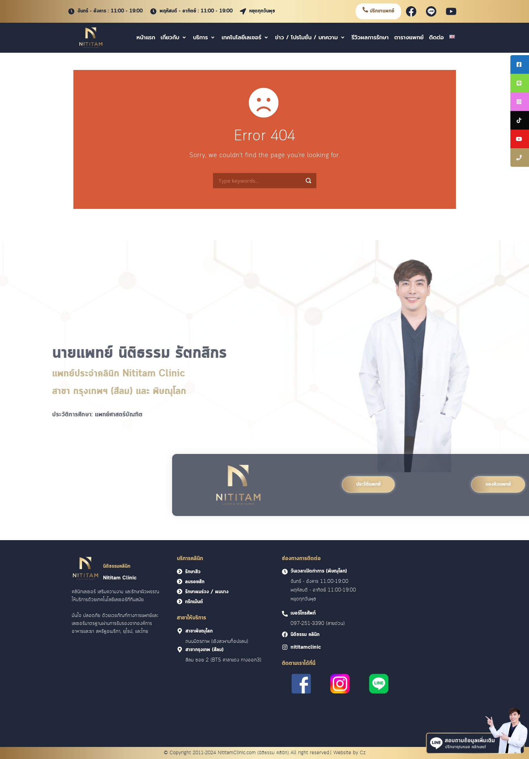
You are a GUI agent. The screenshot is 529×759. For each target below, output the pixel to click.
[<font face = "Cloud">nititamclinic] (285, 647)
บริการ (204, 37)
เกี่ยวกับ (174, 37)
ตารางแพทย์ (409, 37)
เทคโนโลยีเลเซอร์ (245, 37)
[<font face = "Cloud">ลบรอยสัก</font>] (179, 581)
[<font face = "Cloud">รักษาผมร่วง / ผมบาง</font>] (179, 591)
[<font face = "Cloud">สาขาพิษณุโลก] (180, 631)
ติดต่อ (436, 37)
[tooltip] (519, 64)
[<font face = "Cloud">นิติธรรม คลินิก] (285, 634)
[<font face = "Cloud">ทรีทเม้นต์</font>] (179, 601)
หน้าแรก (145, 37)
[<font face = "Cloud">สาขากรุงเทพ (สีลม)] (180, 649)
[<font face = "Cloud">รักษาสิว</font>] (179, 571)
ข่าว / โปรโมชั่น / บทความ (310, 37)
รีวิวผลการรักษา (370, 37)
